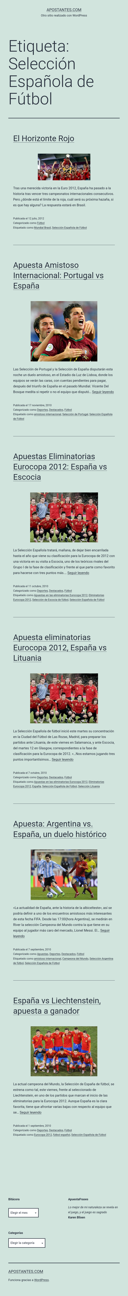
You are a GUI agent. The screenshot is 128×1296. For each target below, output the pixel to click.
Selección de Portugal (75, 414)
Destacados (56, 409)
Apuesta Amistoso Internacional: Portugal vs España (58, 275)
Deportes (42, 409)
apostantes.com (63, 9)
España (36, 786)
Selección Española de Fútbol (69, 227)
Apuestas (42, 954)
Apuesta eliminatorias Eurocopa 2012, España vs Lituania (60, 648)
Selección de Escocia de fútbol (50, 599)
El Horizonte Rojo (43, 138)
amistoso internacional (47, 414)
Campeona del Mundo (75, 958)
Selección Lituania (89, 786)
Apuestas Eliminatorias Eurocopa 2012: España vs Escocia (60, 467)
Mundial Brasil (42, 227)
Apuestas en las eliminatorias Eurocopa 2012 (61, 595)
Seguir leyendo (103, 392)
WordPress (41, 1280)
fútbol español (61, 1134)
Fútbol (41, 223)
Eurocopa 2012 (43, 1134)
